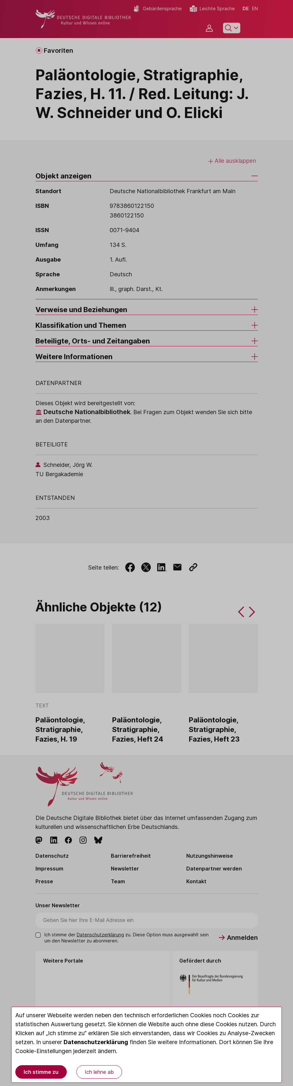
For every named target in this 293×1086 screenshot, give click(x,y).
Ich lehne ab (99, 1072)
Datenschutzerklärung (96, 1042)
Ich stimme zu (41, 1072)
